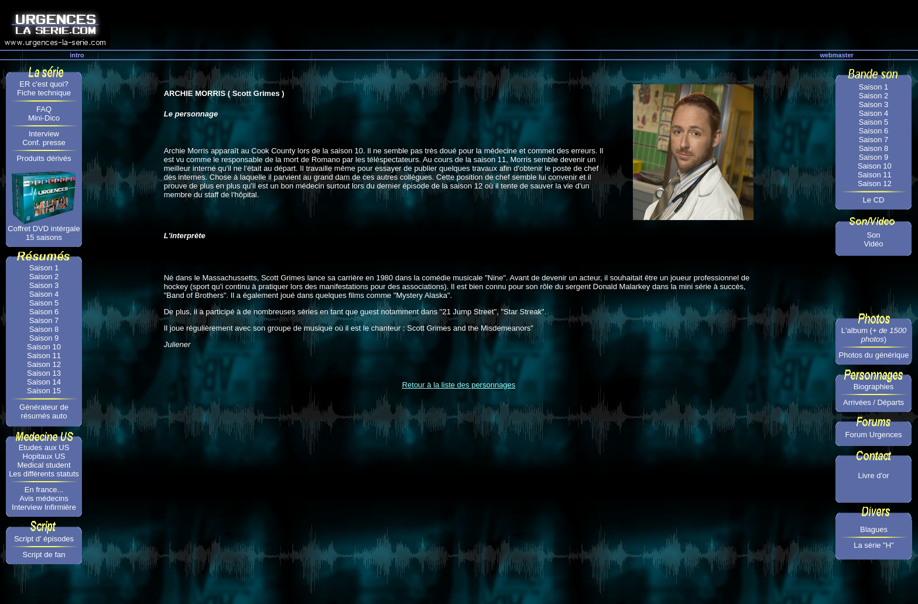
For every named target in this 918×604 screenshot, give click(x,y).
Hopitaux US (44, 456)
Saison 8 (44, 329)
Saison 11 (44, 355)
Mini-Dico (44, 118)
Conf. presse (44, 142)
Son (873, 235)
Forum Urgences (873, 434)
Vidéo (873, 243)
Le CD (874, 199)
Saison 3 (44, 285)
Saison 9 (44, 338)
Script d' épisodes (44, 538)
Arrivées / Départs (873, 402)
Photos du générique (874, 355)
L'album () (873, 335)
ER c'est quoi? (43, 84)
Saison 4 (44, 294)
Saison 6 (44, 311)
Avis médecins (43, 498)
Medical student (43, 465)
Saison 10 (44, 346)
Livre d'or (873, 475)
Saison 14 (44, 382)
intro (77, 55)
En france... (44, 489)
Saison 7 (44, 320)
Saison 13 (44, 373)
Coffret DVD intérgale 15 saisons (44, 233)
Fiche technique (44, 92)
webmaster (836, 55)
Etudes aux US (44, 447)
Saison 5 (44, 302)
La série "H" (873, 545)
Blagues (874, 529)
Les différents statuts (44, 473)
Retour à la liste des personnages (459, 384)
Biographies (874, 386)
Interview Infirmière (44, 507)
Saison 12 (44, 364)
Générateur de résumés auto (43, 411)
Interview (44, 133)
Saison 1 (44, 267)
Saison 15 (44, 390)
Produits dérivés (43, 158)
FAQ (44, 109)
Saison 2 (44, 276)
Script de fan (44, 554)
